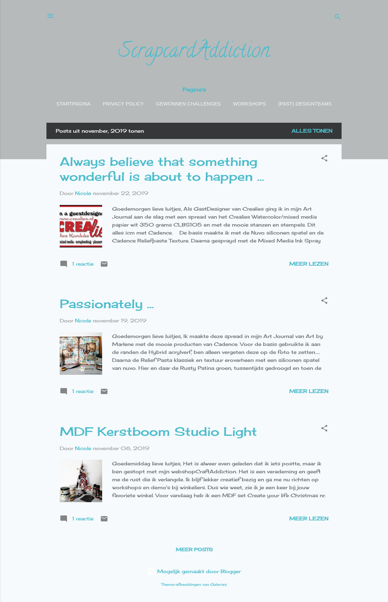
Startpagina (73, 103)
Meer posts (194, 549)
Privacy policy (123, 103)
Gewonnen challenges (188, 103)
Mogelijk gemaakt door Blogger (194, 571)
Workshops (249, 103)
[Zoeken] (338, 18)
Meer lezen (308, 264)
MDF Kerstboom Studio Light (158, 431)
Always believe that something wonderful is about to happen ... (162, 169)
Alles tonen (311, 131)
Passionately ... (107, 304)
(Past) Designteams (305, 103)
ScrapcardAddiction (194, 52)
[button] (324, 159)
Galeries (218, 584)
